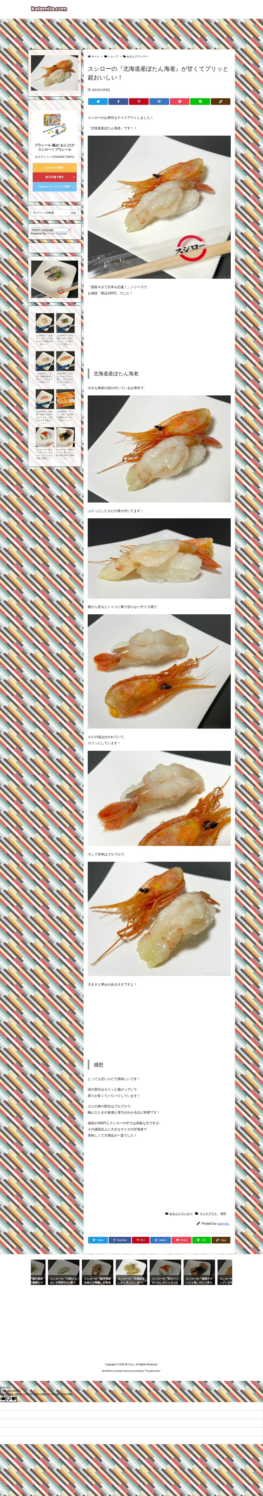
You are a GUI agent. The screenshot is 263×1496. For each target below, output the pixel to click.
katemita (223, 1223)
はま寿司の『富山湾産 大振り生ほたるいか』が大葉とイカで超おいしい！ (64, 341)
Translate (57, 233)
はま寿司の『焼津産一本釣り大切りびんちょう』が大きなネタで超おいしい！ (44, 417)
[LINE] (200, 101)
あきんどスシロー (137, 56)
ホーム (95, 56)
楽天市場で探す (54, 177)
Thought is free (152, 1371)
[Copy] (220, 101)
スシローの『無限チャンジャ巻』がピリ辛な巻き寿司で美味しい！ (65, 453)
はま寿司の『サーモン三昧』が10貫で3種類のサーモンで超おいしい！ (65, 415)
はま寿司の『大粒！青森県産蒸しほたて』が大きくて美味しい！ (44, 377)
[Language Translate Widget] (51, 230)
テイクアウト (208, 1213)
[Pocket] (179, 101)
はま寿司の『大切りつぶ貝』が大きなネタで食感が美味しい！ (44, 339)
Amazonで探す (54, 167)
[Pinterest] (139, 101)
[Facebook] (118, 101)
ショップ (113, 56)
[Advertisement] (131, 32)
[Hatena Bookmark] (159, 101)
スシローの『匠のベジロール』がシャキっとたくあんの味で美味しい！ (44, 453)
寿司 (223, 1213)
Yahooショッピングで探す (55, 186)
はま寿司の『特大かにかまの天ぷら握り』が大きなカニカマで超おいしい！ (65, 379)
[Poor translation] (11, 1399)
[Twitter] (98, 101)
